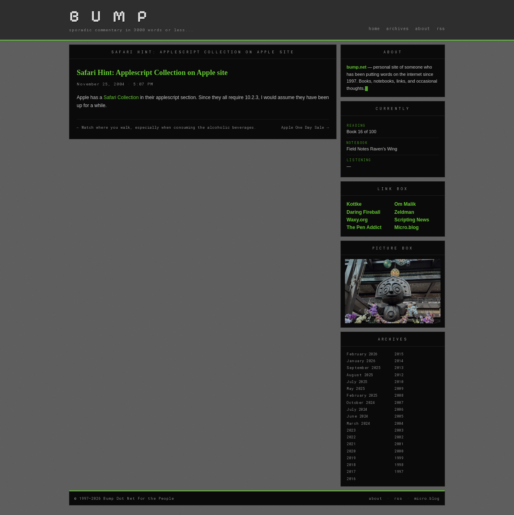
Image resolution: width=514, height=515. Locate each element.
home (374, 28)
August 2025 (360, 374)
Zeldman (404, 212)
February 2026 (362, 353)
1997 (398, 471)
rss (440, 28)
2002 (398, 436)
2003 (398, 430)
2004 (398, 423)
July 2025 (357, 381)
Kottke (354, 204)
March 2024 (358, 423)
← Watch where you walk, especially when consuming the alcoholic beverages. (166, 127)
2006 (398, 409)
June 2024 (357, 416)
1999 (398, 457)
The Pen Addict (364, 227)
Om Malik (405, 204)
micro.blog (427, 498)
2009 (398, 388)
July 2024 (357, 409)
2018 (351, 464)
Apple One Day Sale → (305, 127)
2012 (398, 374)
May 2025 (356, 388)
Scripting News (411, 220)
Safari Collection (121, 97)
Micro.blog (406, 227)
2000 (398, 450)
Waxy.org (357, 220)
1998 (398, 464)
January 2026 (361, 360)
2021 (351, 443)
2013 (398, 367)
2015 (398, 353)
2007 (398, 402)
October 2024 (361, 402)
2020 (351, 450)
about (422, 28)
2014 (398, 360)
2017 (351, 471)
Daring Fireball (363, 212)
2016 (351, 478)
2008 (398, 395)
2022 (351, 436)
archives (397, 28)
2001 (398, 443)
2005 (398, 416)
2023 (351, 430)
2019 (351, 457)
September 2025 (363, 367)
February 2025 (362, 395)
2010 (398, 381)
